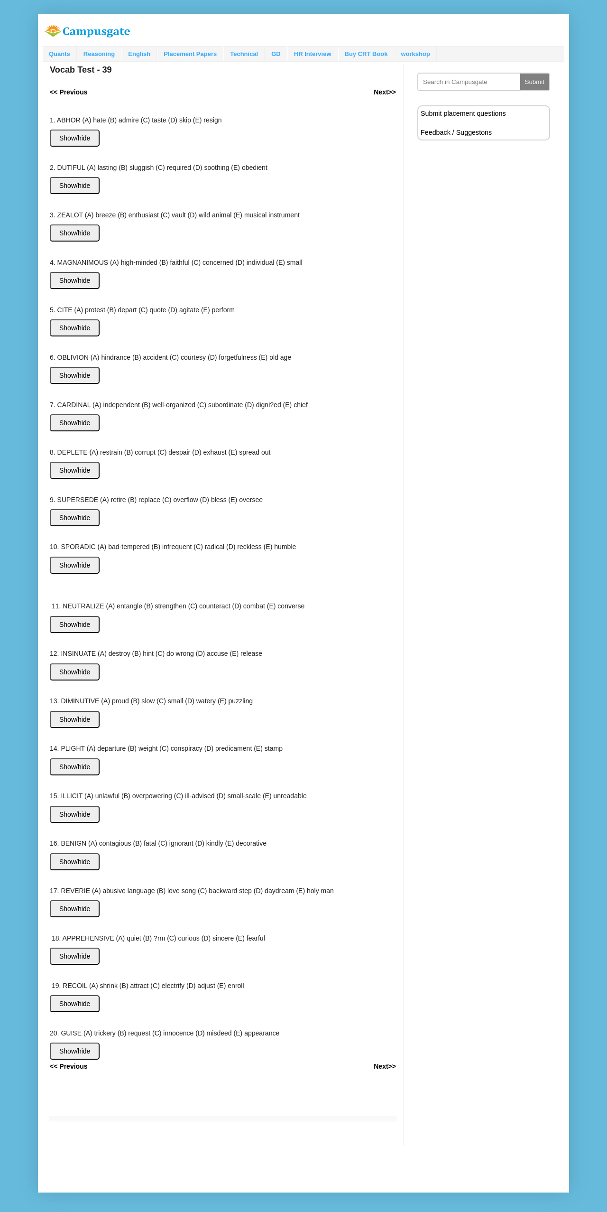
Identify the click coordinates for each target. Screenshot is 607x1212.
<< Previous (69, 1066)
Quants (59, 53)
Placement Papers (190, 53)
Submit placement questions (463, 113)
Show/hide (74, 138)
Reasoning (99, 53)
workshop (415, 53)
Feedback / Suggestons (456, 132)
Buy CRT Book (366, 53)
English (139, 53)
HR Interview (312, 53)
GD (276, 53)
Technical (244, 53)
